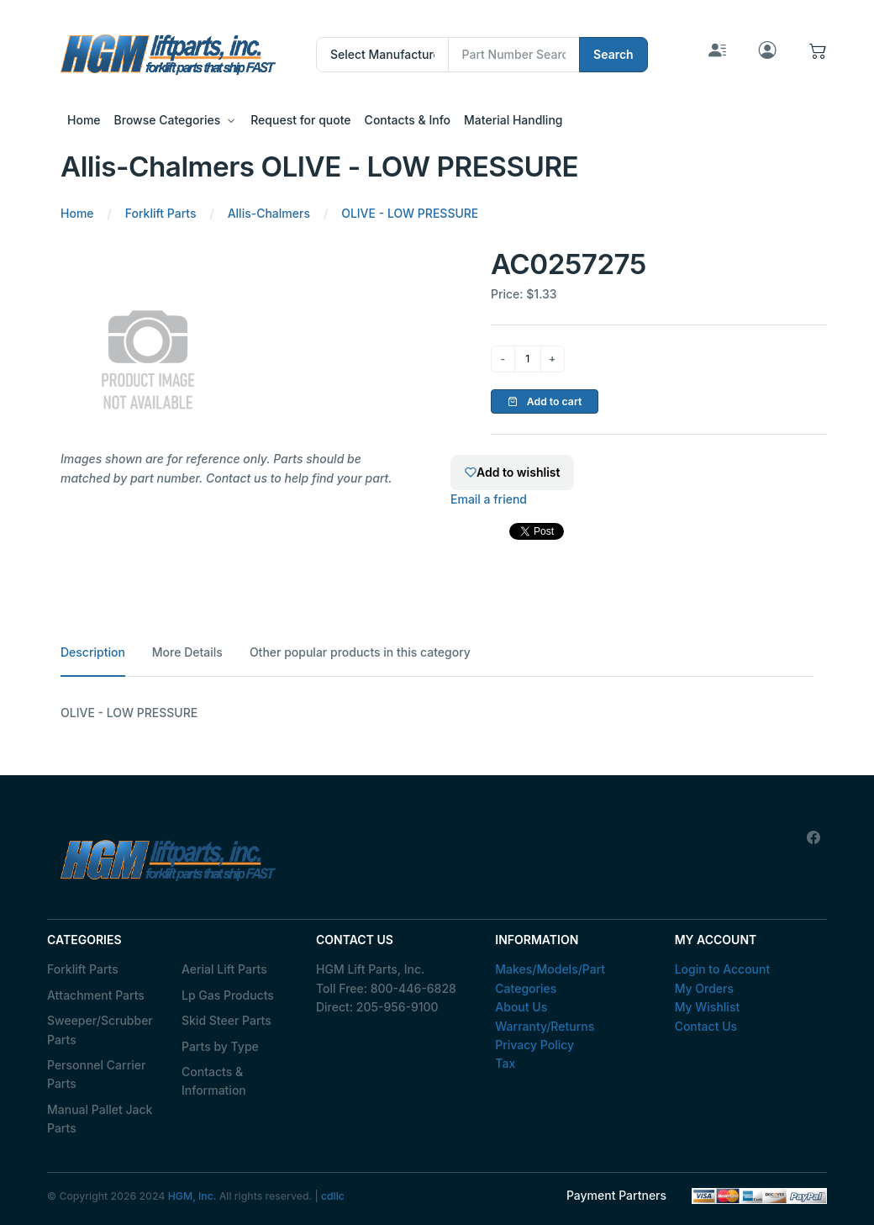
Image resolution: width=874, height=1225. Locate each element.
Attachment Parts (96, 995)
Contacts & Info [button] (407, 120)
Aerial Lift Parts (224, 969)
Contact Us (706, 1026)
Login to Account (723, 969)
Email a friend (488, 499)
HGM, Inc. (192, 1196)
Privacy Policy (534, 1045)
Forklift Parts (82, 969)
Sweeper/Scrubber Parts (100, 1029)
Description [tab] (93, 652)
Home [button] (84, 120)
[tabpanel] (437, 713)
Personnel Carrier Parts (96, 1074)
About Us (521, 1007)
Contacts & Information (214, 1080)
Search (613, 54)
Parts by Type (220, 1046)
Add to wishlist (512, 472)
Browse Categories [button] (167, 120)
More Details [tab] (187, 652)
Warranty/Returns (544, 1026)
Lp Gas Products (228, 995)
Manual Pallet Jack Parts (99, 1118)
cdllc (333, 1196)
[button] (818, 54)
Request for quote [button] (300, 120)
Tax (505, 1063)
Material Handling (513, 120)
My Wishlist (707, 1007)
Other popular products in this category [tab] (360, 652)
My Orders (704, 988)
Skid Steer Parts (226, 1020)
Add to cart (545, 401)
